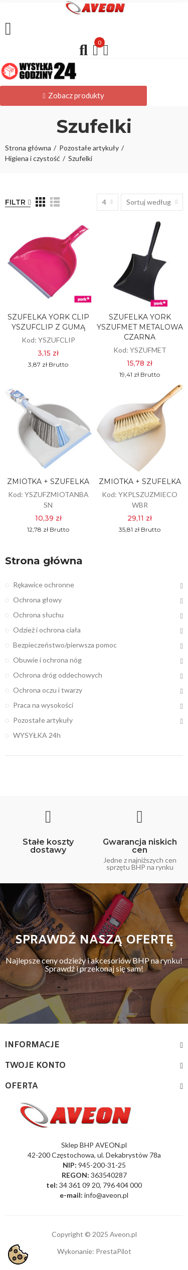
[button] (73, 96)
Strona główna (44, 561)
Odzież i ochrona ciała (47, 629)
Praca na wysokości (43, 705)
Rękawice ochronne (43, 584)
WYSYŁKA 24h (37, 735)
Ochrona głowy (37, 599)
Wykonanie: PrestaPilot (94, 1251)
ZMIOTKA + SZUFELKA (48, 481)
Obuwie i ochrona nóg (47, 660)
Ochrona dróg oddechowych (57, 675)
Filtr (15, 202)
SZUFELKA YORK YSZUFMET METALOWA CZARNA (140, 327)
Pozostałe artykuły (43, 720)
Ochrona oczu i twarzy (47, 690)
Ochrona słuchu (38, 614)
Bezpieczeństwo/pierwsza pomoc (65, 645)
